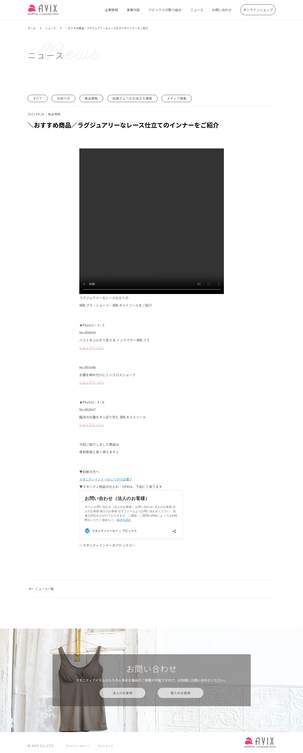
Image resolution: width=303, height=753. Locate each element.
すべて (38, 98)
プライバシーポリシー (78, 745)
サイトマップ (108, 745)
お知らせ (65, 98)
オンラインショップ (258, 9)
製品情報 (94, 98)
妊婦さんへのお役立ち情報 (137, 98)
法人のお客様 (122, 692)
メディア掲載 (183, 98)
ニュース (196, 9)
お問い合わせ (222, 9)
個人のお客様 (180, 692)
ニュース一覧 (46, 588)
